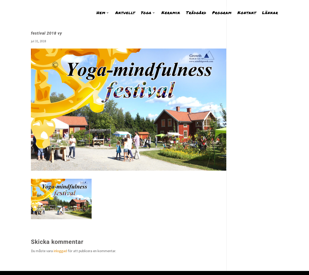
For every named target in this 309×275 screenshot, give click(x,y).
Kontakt (246, 13)
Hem (100, 13)
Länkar (270, 13)
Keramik (170, 13)
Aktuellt (125, 13)
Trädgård (196, 13)
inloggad (60, 251)
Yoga (146, 13)
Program (222, 13)
